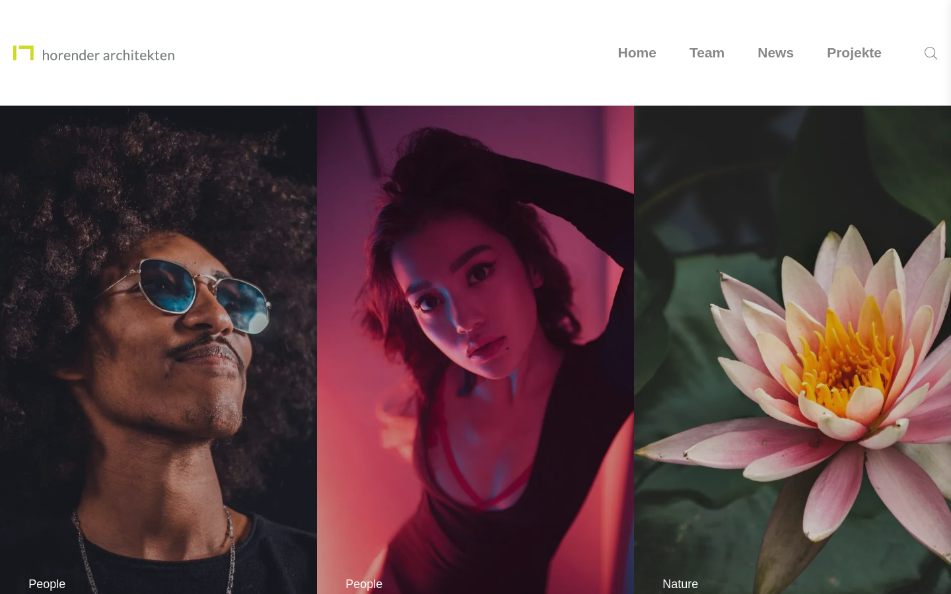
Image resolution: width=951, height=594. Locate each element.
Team (706, 52)
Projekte (854, 52)
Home (637, 52)
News (775, 52)
